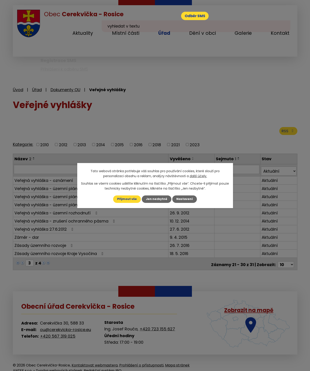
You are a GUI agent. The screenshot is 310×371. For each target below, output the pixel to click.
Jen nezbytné (157, 199)
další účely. (198, 176)
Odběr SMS (198, 17)
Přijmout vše (125, 199)
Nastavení (187, 199)
